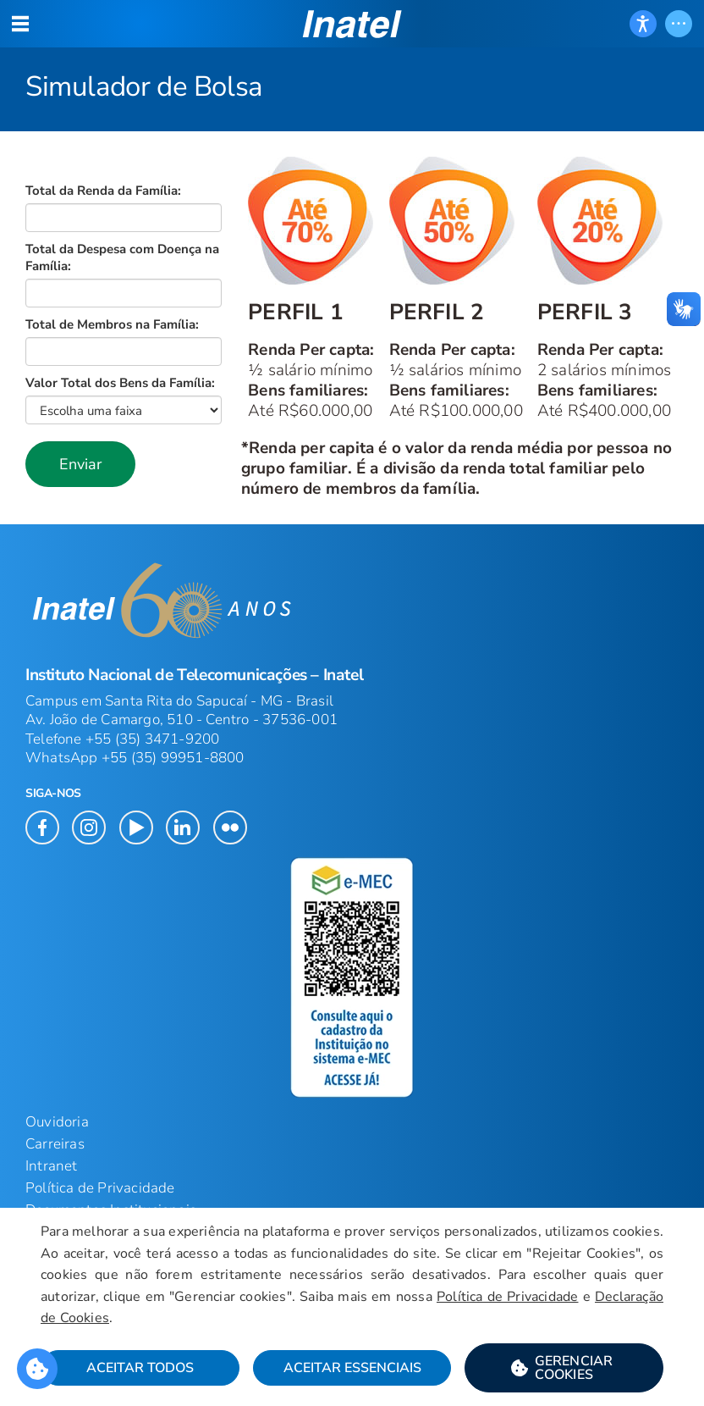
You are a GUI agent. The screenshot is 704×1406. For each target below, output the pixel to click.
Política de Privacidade (100, 1188)
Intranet (51, 1166)
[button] (80, 464)
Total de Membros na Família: (112, 324)
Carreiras (55, 1144)
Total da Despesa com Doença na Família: (122, 257)
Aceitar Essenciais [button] (352, 1368)
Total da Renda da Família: (103, 190)
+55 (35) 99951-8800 (173, 757)
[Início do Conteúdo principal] (352, 327)
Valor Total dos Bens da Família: (120, 382)
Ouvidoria (57, 1122)
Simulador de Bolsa (143, 87)
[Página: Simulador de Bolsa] (352, 65)
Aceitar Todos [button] (140, 1368)
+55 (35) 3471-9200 (152, 739)
